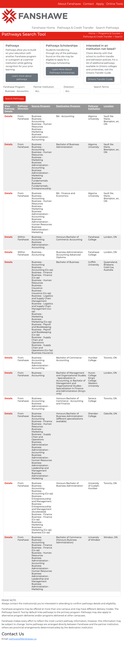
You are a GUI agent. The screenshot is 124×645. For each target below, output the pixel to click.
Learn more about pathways (22, 78)
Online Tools (114, 3)
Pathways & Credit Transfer (75, 27)
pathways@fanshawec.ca (22, 639)
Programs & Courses (109, 33)
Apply (100, 3)
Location (109, 106)
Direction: (69, 87)
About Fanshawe (69, 3)
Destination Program (68, 106)
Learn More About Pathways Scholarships (62, 71)
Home (92, 33)
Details (8, 116)
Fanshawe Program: (14, 87)
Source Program (41, 106)
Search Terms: (101, 87)
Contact (88, 3)
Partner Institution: (44, 87)
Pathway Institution (94, 107)
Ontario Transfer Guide (100, 79)
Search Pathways (107, 27)
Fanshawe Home (43, 27)
